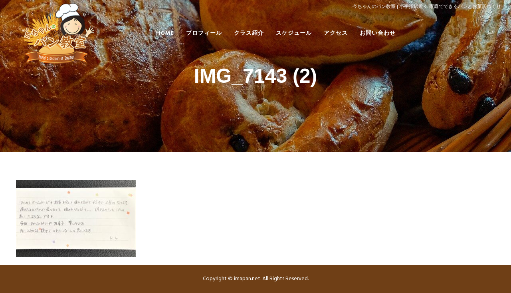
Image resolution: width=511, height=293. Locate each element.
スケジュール (294, 33)
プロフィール (204, 33)
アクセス (336, 33)
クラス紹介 (249, 33)
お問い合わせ (378, 33)
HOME (165, 33)
